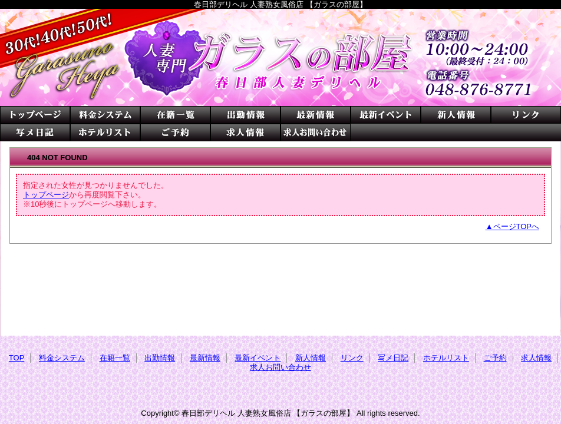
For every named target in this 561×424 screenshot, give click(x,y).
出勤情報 (245, 115)
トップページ (46, 194)
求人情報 (245, 132)
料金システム (105, 115)
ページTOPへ (516, 226)
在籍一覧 (175, 115)
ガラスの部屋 (280, 57)
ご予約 (175, 132)
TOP (35, 115)
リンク (526, 115)
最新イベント (386, 115)
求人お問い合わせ (315, 132)
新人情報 (456, 115)
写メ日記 (35, 132)
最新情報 (315, 115)
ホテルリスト (105, 132)
